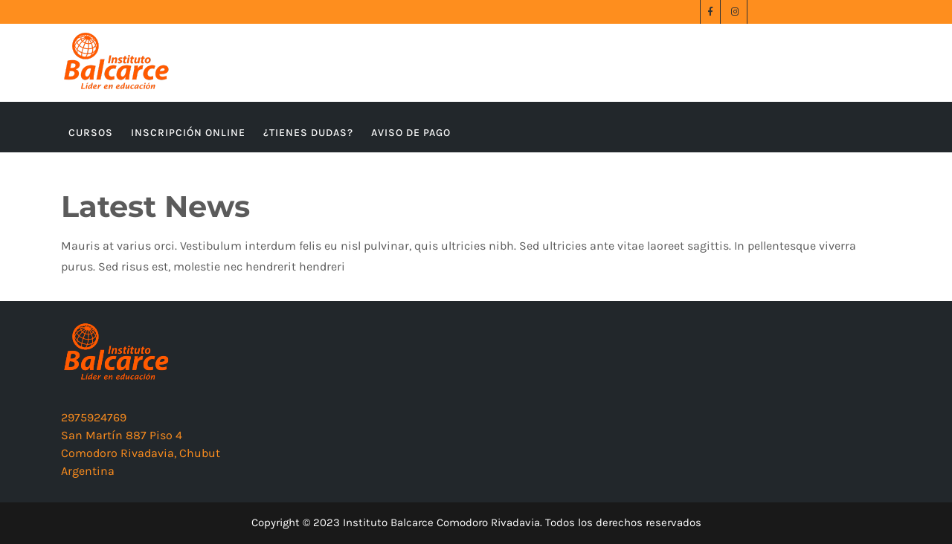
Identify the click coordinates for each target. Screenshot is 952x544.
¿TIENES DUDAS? (308, 132)
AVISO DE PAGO (411, 132)
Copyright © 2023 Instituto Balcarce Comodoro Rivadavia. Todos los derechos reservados (476, 522)
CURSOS (90, 132)
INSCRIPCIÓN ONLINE (188, 132)
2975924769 (93, 417)
